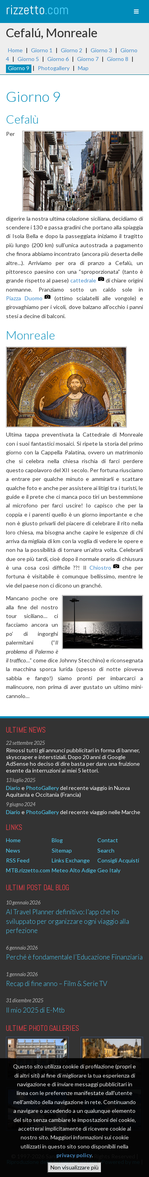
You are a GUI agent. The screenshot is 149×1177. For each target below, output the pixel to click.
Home (15, 50)
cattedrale (83, 280)
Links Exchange (71, 860)
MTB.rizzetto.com (28, 870)
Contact (107, 840)
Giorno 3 (101, 50)
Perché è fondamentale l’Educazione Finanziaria (74, 957)
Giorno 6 (58, 58)
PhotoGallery (42, 787)
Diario (13, 787)
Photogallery (54, 68)
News (13, 850)
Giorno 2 (71, 50)
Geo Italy (108, 870)
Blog (57, 840)
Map (83, 68)
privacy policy (74, 1159)
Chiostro (100, 567)
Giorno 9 (18, 68)
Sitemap (62, 850)
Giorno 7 (88, 58)
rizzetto (37, 9)
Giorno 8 (117, 58)
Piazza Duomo (24, 298)
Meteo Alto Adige (74, 870)
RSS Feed (17, 860)
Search (105, 850)
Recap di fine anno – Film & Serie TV (56, 983)
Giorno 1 (41, 50)
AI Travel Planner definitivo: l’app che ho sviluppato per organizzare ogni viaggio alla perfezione (67, 921)
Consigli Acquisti (118, 860)
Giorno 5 (28, 58)
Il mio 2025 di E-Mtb (35, 1010)
